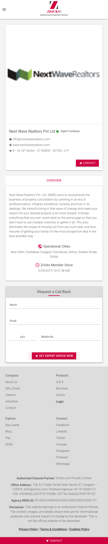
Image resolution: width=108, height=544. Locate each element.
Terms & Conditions (53, 529)
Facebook (62, 425)
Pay (7, 438)
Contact (87, 163)
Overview (54, 180)
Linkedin (61, 431)
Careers (10, 395)
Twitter (60, 438)
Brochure (62, 388)
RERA (9, 444)
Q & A (59, 382)
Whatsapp (62, 464)
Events (60, 395)
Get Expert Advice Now (54, 356)
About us (11, 382)
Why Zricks (12, 388)
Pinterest (62, 457)
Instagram (63, 451)
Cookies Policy (79, 529)
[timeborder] (54, 540)
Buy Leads (12, 425)
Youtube (61, 444)
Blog (8, 431)
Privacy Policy (28, 529)
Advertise (11, 401)
